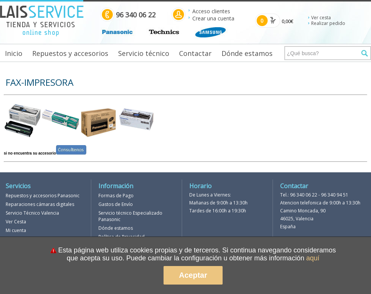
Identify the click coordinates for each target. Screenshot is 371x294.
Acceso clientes (211, 11)
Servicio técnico (143, 53)
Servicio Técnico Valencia (32, 213)
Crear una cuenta (213, 18)
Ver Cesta (16, 221)
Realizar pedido (328, 23)
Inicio (13, 53)
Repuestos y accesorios (70, 53)
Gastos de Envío (115, 204)
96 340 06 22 (303, 195)
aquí (313, 258)
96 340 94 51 (334, 195)
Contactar (195, 53)
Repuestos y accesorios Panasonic (43, 195)
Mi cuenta (16, 230)
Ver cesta (321, 17)
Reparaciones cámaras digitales (40, 204)
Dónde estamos (247, 53)
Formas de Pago (116, 195)
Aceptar (193, 275)
